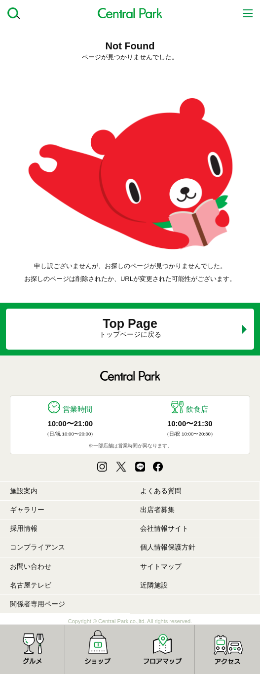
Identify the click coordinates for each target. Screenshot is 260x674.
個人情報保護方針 (167, 547)
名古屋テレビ (30, 585)
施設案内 (23, 491)
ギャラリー (27, 510)
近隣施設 (154, 585)
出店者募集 (157, 510)
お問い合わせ (30, 566)
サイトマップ (161, 566)
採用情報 (23, 528)
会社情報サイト (164, 528)
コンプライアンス (37, 547)
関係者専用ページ (37, 604)
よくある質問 (161, 491)
